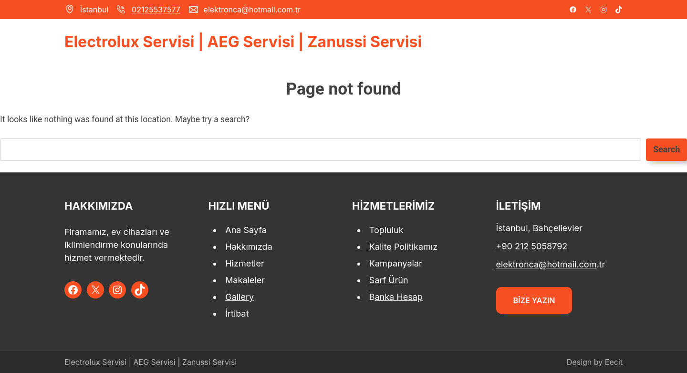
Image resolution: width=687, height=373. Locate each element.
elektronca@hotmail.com (546, 264)
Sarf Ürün (388, 280)
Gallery (239, 297)
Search (666, 149)
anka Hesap (399, 297)
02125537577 (156, 9)
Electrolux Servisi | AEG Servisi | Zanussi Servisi (243, 41)
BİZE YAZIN (534, 300)
